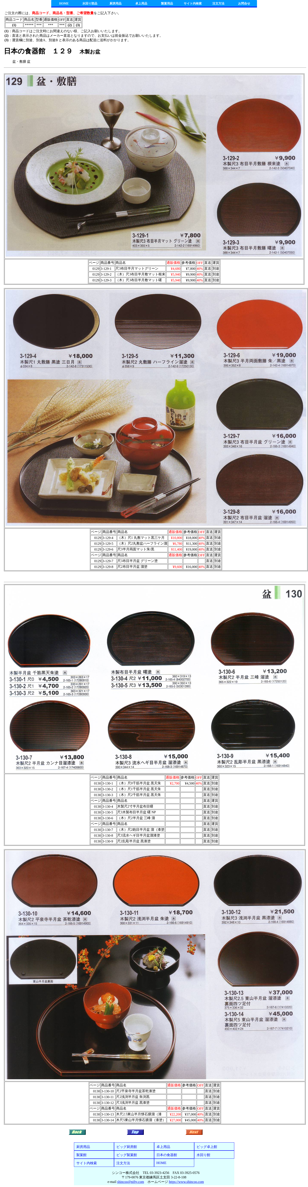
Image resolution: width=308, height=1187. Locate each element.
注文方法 (218, 3)
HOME (64, 3)
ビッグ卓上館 (207, 1147)
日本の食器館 (166, 1155)
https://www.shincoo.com (186, 1182)
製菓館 (81, 1155)
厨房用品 (116, 3)
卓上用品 (141, 3)
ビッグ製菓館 (126, 1155)
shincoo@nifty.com (130, 1182)
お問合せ (244, 3)
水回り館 (203, 1155)
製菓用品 (167, 3)
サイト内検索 (193, 3)
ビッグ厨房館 (126, 1147)
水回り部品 (89, 3)
